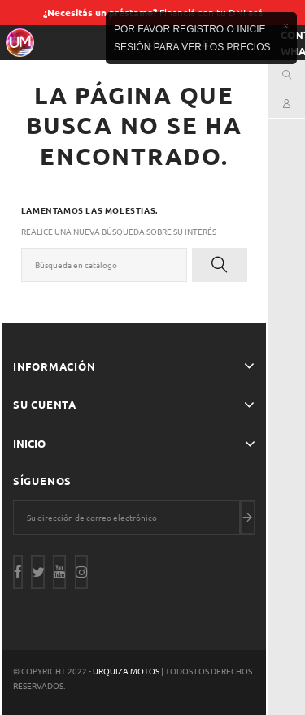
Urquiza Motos (127, 671)
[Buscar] (104, 265)
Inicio (29, 443)
